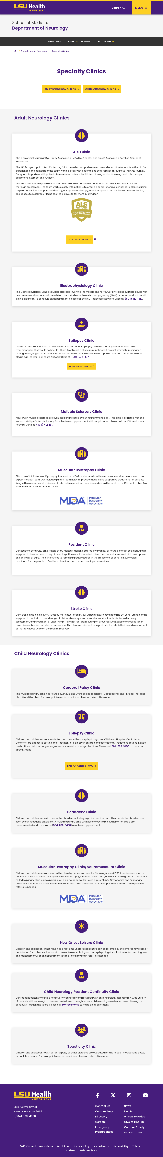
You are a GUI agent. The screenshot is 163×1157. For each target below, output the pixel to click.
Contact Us (102, 1106)
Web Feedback (88, 1150)
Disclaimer (63, 1146)
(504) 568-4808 (25, 1116)
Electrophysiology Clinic (81, 285)
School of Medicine (30, 22)
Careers (100, 1122)
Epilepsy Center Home (80, 366)
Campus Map (104, 1111)
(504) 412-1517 (133, 298)
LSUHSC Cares (133, 1132)
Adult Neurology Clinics (42, 118)
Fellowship (106, 41)
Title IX (136, 1146)
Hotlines (70, 1150)
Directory (101, 1116)
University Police (134, 1116)
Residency (88, 41)
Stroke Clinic (82, 608)
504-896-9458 (120, 746)
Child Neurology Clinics (41, 653)
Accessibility (121, 1146)
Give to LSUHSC (134, 1122)
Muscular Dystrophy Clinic (81, 470)
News (127, 1106)
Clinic (73, 41)
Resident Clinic (81, 544)
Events (128, 1111)
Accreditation (101, 1146)
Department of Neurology (40, 28)
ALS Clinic (81, 152)
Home (51, 41)
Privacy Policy (81, 1146)
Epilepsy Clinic (81, 340)
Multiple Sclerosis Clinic (81, 411)
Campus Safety (134, 1127)
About (61, 41)
